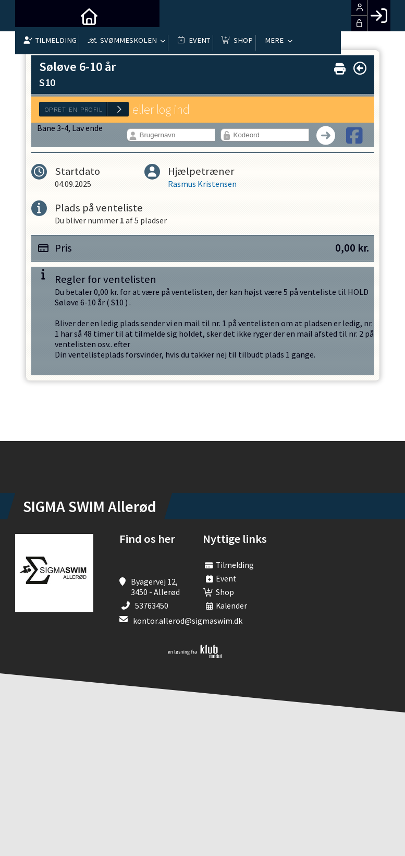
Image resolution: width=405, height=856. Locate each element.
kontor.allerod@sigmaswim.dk (187, 620)
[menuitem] (30, 15)
